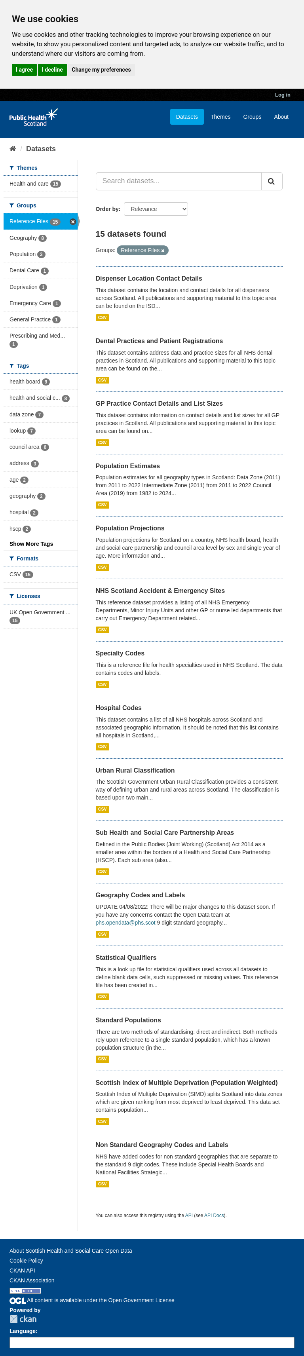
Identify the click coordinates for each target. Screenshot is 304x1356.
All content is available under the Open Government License (92, 1300)
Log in (283, 95)
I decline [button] (52, 69)
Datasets (187, 117)
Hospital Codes (119, 708)
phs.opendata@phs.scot (126, 922)
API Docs (214, 1215)
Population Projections (130, 528)
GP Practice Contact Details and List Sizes (159, 403)
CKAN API (22, 1270)
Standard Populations (128, 1020)
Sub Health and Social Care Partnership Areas (165, 832)
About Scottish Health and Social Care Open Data (71, 1251)
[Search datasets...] (179, 181)
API (189, 1215)
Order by (107, 209)
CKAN (23, 1319)
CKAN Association (32, 1280)
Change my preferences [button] (101, 69)
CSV (102, 317)
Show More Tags (31, 544)
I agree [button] (24, 69)
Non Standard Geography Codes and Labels (162, 1144)
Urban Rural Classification (135, 770)
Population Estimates (128, 466)
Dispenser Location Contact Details (149, 278)
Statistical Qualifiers (126, 957)
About (281, 117)
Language (23, 1331)
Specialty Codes (120, 653)
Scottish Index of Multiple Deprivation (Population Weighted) (187, 1082)
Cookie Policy (26, 1260)
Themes (221, 117)
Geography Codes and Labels (140, 895)
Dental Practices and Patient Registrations (159, 341)
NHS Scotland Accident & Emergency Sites (160, 590)
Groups (252, 117)
